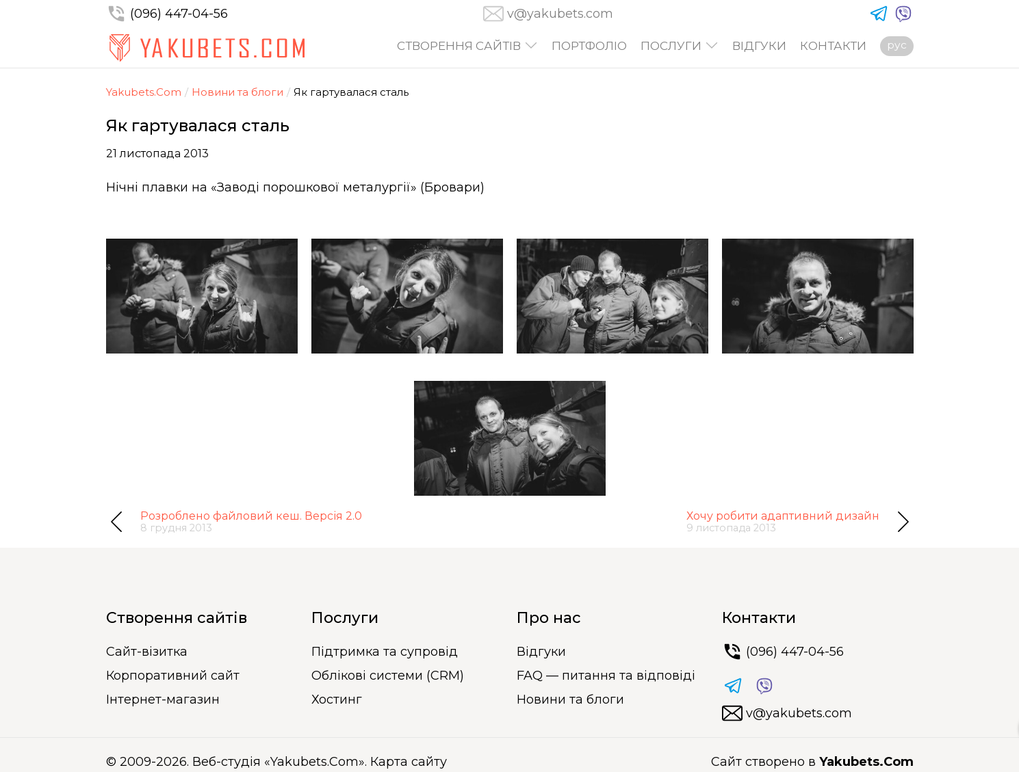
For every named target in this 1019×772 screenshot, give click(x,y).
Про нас (549, 618)
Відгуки (759, 46)
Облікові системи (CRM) (387, 675)
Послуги (671, 46)
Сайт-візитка (147, 651)
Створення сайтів (459, 46)
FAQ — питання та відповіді (606, 675)
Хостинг (336, 699)
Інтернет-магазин (163, 699)
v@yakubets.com (560, 13)
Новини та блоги (237, 91)
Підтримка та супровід (384, 651)
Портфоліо (589, 46)
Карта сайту (408, 761)
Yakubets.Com (143, 91)
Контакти (833, 46)
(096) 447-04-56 (167, 13)
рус (897, 44)
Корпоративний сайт (173, 675)
